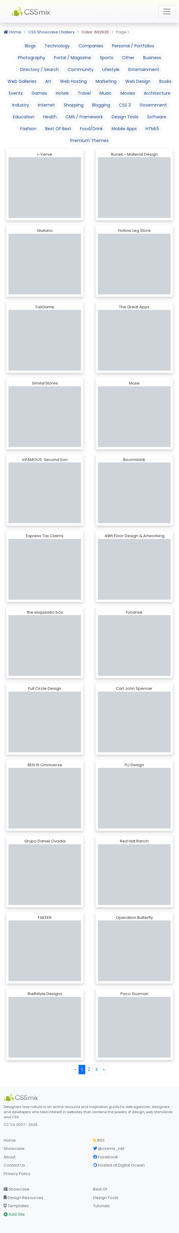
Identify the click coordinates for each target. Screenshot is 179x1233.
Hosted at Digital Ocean (119, 1165)
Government (153, 105)
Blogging (101, 105)
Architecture (157, 93)
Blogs (30, 46)
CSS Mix (32, 11)
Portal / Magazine (72, 58)
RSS (99, 1140)
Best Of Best (58, 129)
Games (39, 93)
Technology (57, 46)
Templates (16, 1206)
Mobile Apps (124, 129)
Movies (127, 93)
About (9, 1157)
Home (12, 32)
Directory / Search (39, 69)
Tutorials (101, 1206)
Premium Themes (89, 140)
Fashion (28, 129)
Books (165, 81)
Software (156, 117)
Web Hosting (73, 81)
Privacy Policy (17, 1174)
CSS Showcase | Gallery (51, 32)
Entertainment (143, 69)
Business (152, 58)
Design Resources (23, 1198)
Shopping (73, 105)
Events (16, 93)
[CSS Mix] (22, 1097)
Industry (20, 105)
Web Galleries (22, 81)
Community (80, 69)
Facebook (105, 1157)
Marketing (106, 81)
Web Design (137, 81)
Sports (106, 58)
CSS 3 (125, 105)
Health (50, 117)
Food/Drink (91, 129)
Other (128, 58)
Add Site (14, 1214)
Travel (84, 93)
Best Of (100, 1189)
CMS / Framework (84, 117)
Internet (46, 105)
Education (23, 117)
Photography (31, 58)
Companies (91, 46)
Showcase (14, 1148)
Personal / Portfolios (133, 46)
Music (106, 93)
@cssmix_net (108, 1148)
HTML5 (152, 129)
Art (48, 81)
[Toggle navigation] (166, 11)
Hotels (62, 93)
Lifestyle (111, 69)
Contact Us (14, 1165)
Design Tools (125, 117)
